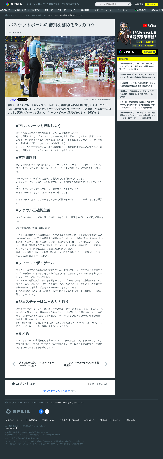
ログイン (151, 4)
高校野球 (85, 10)
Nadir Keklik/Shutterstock (101, 99)
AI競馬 (140, 10)
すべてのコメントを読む (56, 391)
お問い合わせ (131, 420)
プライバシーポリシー (14, 420)
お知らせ (116, 420)
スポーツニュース (102, 10)
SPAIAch (157, 10)
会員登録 (139, 4)
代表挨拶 (63, 420)
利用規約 (33, 420)
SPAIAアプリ (89, 420)
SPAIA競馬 (11, 428)
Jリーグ (48, 10)
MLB (73, 10)
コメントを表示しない (98, 384)
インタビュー (123, 10)
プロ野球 (35, 10)
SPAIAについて (48, 420)
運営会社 (104, 420)
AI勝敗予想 (20, 10)
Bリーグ (62, 10)
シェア (13, 100)
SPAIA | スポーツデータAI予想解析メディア (30, 435)
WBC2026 (5, 10)
